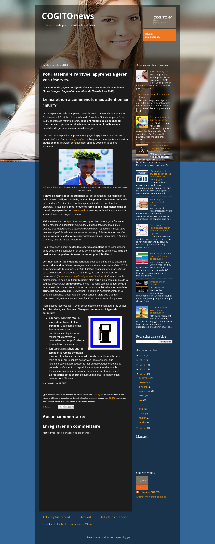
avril (141, 408)
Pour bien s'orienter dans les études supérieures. (160, 256)
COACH (96, 394)
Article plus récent (56, 517)
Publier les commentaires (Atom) (74, 523)
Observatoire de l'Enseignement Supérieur (81, 276)
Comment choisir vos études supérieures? (159, 310)
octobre (143, 386)
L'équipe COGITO (150, 492)
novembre (145, 382)
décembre (144, 377)
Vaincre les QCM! (159, 71)
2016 (143, 359)
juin (141, 400)
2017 (143, 355)
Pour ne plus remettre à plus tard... (158, 202)
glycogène (79, 139)
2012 (143, 427)
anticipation (81, 210)
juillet (142, 395)
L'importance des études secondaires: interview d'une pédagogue (160, 175)
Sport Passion (74, 221)
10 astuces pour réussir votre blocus (153, 95)
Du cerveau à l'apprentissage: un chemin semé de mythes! (160, 229)
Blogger (126, 537)
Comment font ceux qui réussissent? (160, 118)
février (142, 417)
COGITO (112, 398)
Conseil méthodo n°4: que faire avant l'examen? (160, 148)
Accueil (85, 517)
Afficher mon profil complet (151, 496)
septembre (145, 391)
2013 (143, 373)
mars (142, 413)
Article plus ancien (115, 517)
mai (141, 404)
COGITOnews (68, 15)
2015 (143, 364)
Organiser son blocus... (157, 283)
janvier (143, 422)
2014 (143, 369)
